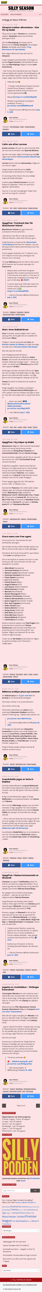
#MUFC (26, 280)
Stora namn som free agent (16, 536)
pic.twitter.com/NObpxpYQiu (19, 1064)
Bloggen (4, 14)
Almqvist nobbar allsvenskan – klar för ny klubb (20, 28)
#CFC (9, 940)
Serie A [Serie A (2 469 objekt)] (35, 1220)
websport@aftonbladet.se (25, 1202)
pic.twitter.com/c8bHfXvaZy (19, 718)
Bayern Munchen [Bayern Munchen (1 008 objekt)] (34, 1207)
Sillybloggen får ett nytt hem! (14, 1242)
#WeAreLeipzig (18, 1061)
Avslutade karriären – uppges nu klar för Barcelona (19, 1250)
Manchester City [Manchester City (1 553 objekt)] (27, 1213)
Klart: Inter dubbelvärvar (15, 329)
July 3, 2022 (11, 297)
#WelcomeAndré (14, 406)
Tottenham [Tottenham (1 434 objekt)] (6, 1224)
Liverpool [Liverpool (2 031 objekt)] (16, 1212)
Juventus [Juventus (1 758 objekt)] (31, 1209)
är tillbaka (13, 344)
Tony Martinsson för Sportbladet (16, 48)
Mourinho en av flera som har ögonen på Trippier (19, 1260)
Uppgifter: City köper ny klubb (18, 442)
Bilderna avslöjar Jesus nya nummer (21, 691)
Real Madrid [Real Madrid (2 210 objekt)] (21, 1221)
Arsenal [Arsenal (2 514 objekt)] (14, 1206)
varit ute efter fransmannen (20, 1010)
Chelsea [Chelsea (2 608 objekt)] (14, 1209)
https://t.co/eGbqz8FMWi (18, 291)
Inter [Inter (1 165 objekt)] (25, 1210)
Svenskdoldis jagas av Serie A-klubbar (18, 780)
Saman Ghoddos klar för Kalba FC (16, 1245)
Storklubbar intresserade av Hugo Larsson (20, 1255)
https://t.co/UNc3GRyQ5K (26, 97)
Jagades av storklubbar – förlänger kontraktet (20, 988)
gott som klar (26, 695)
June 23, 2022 (26, 1070)
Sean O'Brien (13, 118)
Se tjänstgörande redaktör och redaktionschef (20, 1285)
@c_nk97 (29, 1061)
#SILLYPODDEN (15, 14)
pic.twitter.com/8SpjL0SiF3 (18, 408)
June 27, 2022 (12, 955)
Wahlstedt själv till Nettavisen (15, 828)
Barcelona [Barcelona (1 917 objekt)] (23, 1206)
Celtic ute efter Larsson (14, 144)
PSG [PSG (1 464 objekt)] (13, 1221)
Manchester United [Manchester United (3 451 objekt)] (13, 1216)
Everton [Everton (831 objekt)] (21, 1210)
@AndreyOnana (13, 403)
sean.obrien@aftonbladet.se (18, 119)
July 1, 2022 (25, 412)
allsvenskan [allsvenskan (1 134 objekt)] (6, 1207)
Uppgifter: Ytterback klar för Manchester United (17, 224)
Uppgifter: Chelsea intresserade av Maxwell (20, 876)
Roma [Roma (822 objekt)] (29, 1221)
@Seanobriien (18, 121)
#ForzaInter (25, 403)
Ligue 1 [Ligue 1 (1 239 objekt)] (8, 1213)
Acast (23, 1181)
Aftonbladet (34, 1178)
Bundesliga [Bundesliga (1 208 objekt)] (6, 1210)
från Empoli (25, 347)
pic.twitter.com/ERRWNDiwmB (20, 106)
